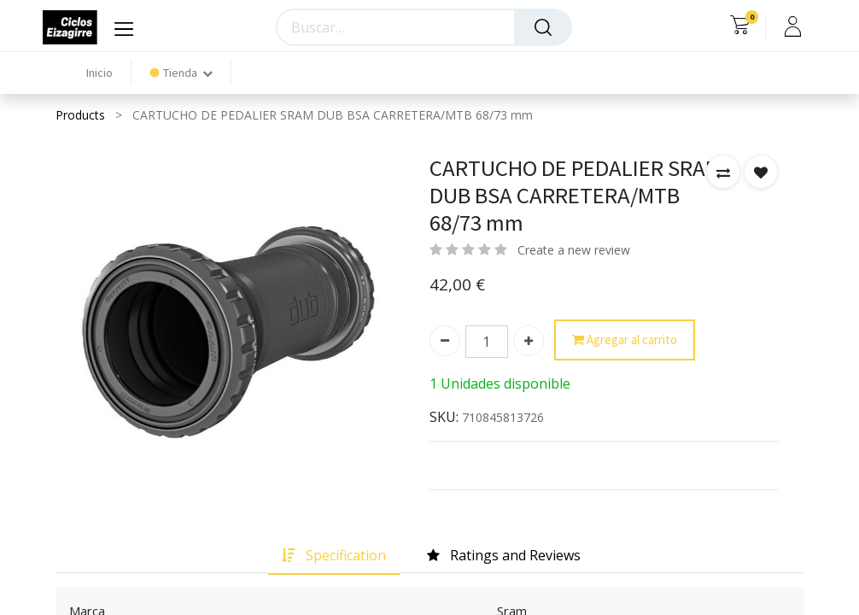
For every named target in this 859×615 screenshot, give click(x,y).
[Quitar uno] (445, 340)
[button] (723, 172)
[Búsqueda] (543, 27)
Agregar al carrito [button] (624, 340)
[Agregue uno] (528, 340)
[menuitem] (99, 73)
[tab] (334, 555)
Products (80, 115)
